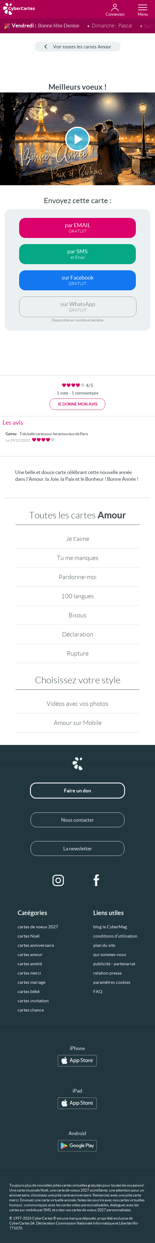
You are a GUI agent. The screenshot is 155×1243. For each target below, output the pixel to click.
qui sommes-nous (109, 954)
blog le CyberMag (110, 926)
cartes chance (31, 1010)
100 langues (77, 596)
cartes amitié (30, 963)
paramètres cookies (111, 982)
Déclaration (77, 634)
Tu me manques (77, 557)
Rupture (78, 653)
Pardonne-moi (78, 577)
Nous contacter (77, 820)
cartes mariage (31, 982)
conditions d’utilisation (115, 936)
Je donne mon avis (77, 404)
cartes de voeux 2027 (38, 926)
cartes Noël (29, 936)
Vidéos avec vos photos (77, 703)
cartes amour (30, 954)
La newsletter (77, 848)
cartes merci (29, 973)
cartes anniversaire (36, 945)
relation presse (107, 973)
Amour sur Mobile (78, 722)
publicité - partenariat (114, 963)
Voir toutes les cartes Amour (77, 46)
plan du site (104, 945)
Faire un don (77, 790)
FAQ (97, 991)
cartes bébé (29, 991)
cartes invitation (33, 1000)
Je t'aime (77, 538)
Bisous (77, 615)
